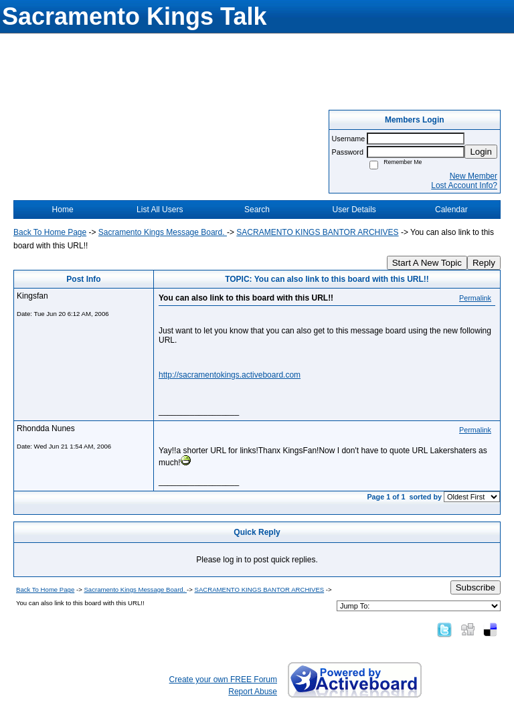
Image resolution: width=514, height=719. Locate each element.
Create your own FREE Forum (223, 679)
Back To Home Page (49, 232)
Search (257, 209)
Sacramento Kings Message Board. (162, 232)
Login (481, 152)
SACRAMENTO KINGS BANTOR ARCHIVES (317, 232)
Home (63, 209)
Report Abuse (252, 691)
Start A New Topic (427, 263)
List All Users (160, 209)
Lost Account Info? (464, 185)
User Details (353, 209)
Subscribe (475, 587)
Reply (484, 263)
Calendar (451, 209)
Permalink (475, 298)
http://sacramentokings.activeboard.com (230, 375)
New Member (473, 176)
